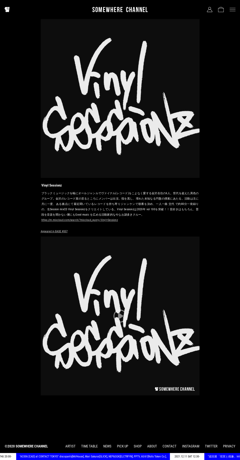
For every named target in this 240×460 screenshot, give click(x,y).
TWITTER (211, 446)
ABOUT (152, 446)
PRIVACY (229, 446)
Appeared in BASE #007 (54, 231)
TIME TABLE (89, 446)
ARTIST (70, 446)
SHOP (138, 446)
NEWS (107, 446)
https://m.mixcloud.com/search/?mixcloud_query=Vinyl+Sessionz (79, 220)
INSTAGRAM (190, 446)
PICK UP (122, 446)
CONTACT (170, 446)
